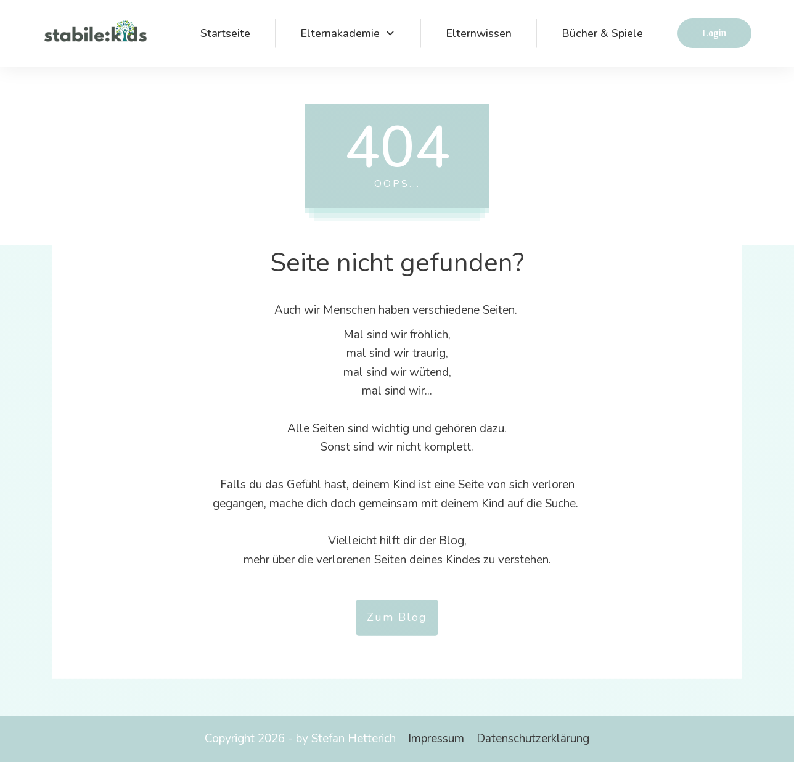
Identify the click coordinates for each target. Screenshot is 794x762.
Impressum (436, 739)
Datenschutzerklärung (533, 739)
